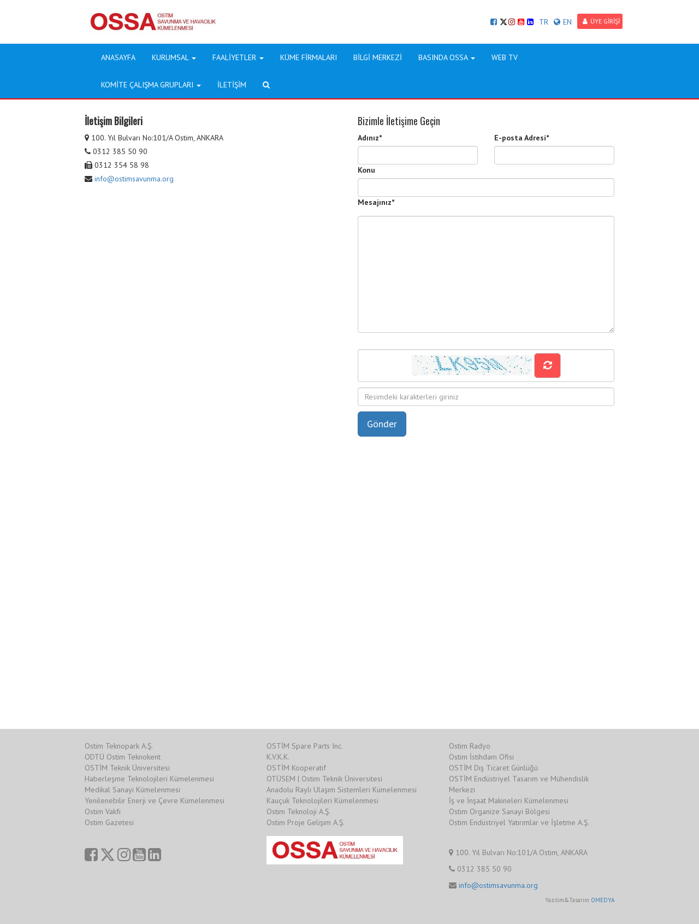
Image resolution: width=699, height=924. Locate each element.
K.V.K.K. (277, 757)
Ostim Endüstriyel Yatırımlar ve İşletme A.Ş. (519, 822)
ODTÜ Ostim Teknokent (123, 757)
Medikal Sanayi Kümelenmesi (132, 789)
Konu (366, 170)
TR (543, 22)
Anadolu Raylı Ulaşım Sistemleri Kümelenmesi (341, 789)
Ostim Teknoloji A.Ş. (298, 811)
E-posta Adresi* (521, 138)
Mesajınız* (376, 202)
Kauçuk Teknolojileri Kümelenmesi (322, 800)
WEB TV (504, 57)
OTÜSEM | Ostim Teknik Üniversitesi (324, 779)
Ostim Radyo (469, 746)
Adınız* (370, 138)
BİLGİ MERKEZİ (377, 57)
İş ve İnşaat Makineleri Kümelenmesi (508, 800)
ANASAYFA (118, 57)
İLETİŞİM (231, 85)
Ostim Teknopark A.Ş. (119, 746)
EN (563, 22)
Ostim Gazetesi (109, 822)
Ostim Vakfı (103, 811)
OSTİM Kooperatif (296, 768)
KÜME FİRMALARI (308, 57)
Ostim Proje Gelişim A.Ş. (305, 822)
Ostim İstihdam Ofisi (481, 757)
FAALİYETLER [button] (238, 57)
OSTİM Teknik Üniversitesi (127, 768)
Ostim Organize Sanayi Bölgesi (499, 811)
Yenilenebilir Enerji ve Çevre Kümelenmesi (154, 800)
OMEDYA (602, 900)
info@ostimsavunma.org (134, 179)
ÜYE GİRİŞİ (601, 21)
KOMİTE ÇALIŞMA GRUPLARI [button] (151, 85)
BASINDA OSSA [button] (446, 57)
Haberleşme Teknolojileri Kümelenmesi (149, 779)
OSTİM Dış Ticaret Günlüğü (493, 768)
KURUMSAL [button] (174, 57)
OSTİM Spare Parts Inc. (304, 746)
